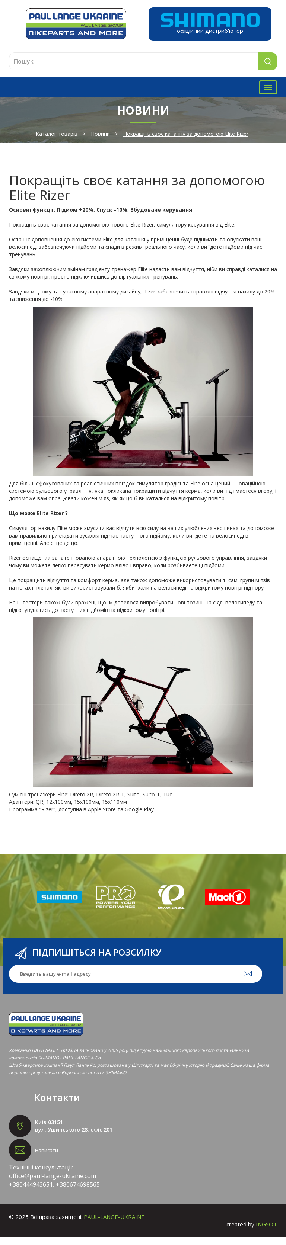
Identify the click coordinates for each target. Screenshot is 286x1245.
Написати (46, 1158)
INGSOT (266, 1232)
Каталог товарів (56, 141)
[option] (60, 904)
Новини (100, 141)
